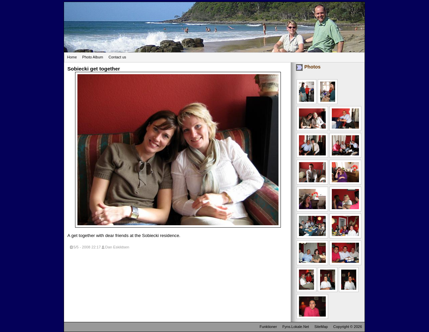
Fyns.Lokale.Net (295, 327)
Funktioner (268, 327)
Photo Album (92, 57)
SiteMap (321, 327)
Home (72, 57)
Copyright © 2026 (347, 327)
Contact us (117, 57)
